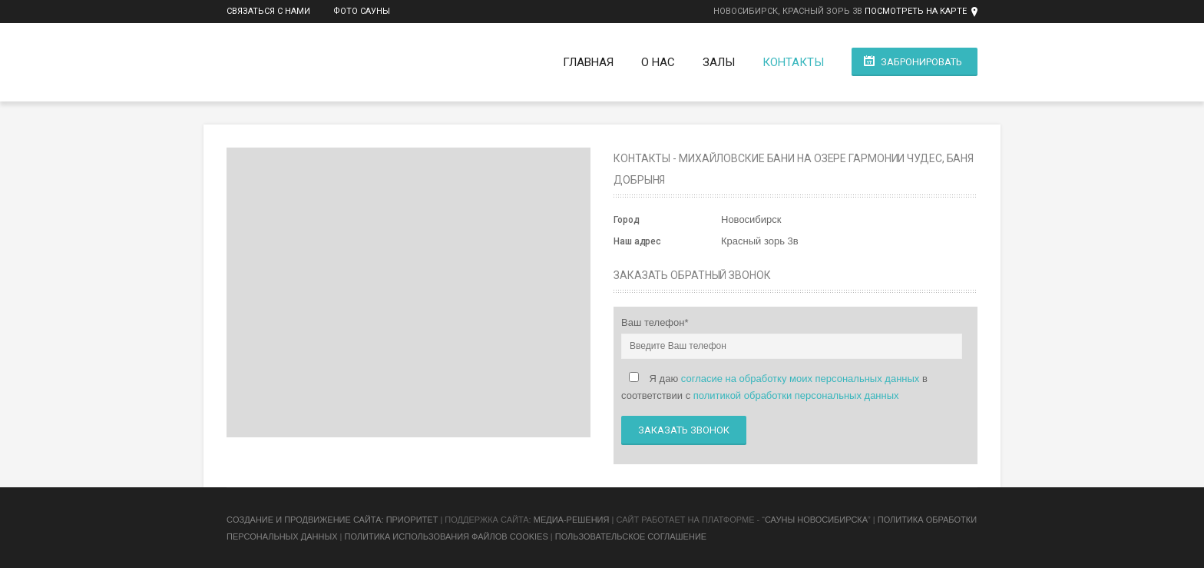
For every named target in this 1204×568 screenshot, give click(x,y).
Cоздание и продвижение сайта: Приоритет (332, 519)
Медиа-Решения (572, 519)
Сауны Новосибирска (816, 519)
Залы (719, 62)
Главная (588, 62)
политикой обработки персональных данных (796, 395)
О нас (658, 62)
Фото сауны (361, 11)
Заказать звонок (683, 430)
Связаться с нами (268, 11)
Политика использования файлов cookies (445, 536)
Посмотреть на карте (916, 11)
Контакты (793, 62)
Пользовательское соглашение (630, 536)
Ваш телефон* (655, 322)
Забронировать (921, 62)
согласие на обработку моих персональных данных (800, 378)
